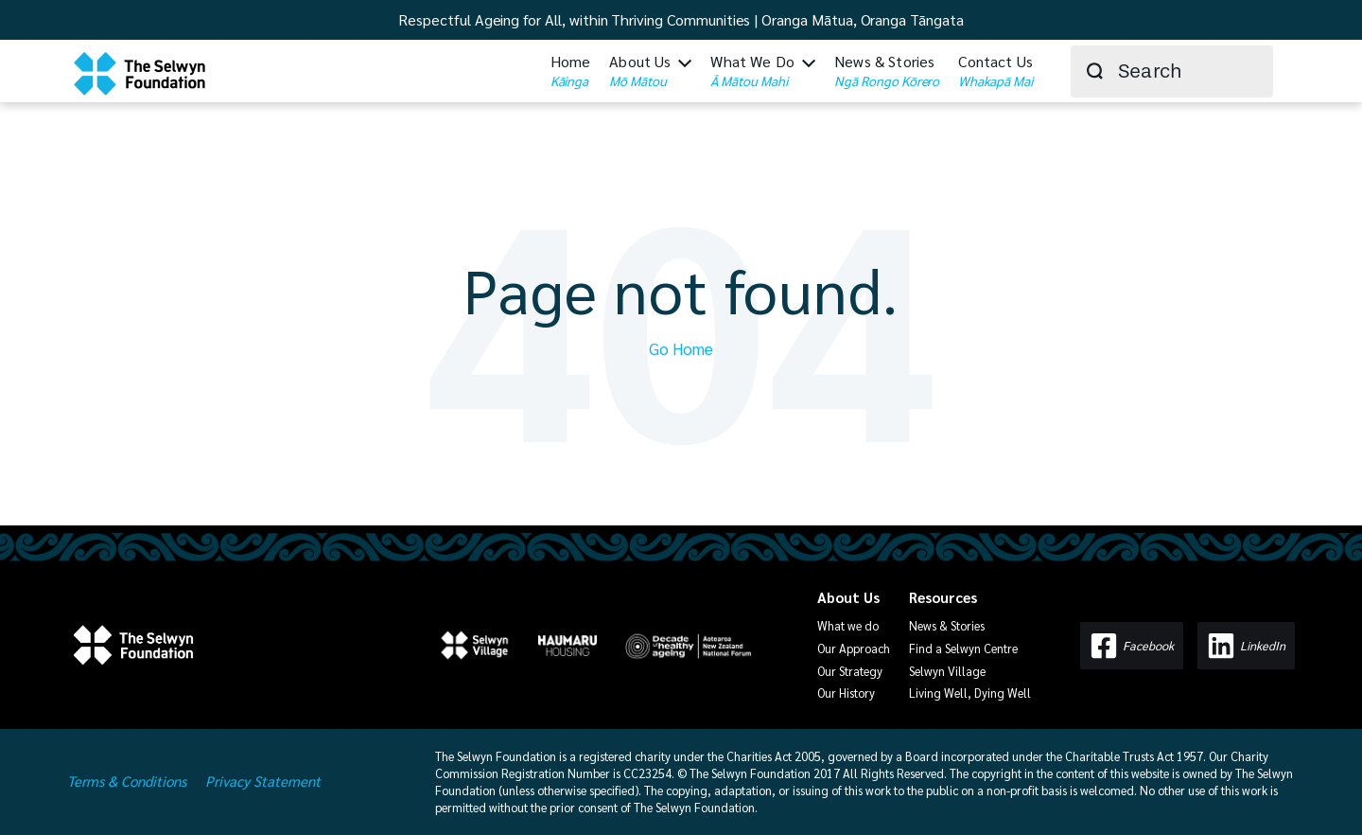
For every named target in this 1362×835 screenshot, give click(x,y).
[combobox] (1172, 71)
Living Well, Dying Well (970, 692)
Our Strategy (849, 671)
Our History (846, 692)
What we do (848, 625)
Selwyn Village (947, 671)
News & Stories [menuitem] (886, 71)
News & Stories (947, 625)
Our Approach (853, 648)
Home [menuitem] (570, 71)
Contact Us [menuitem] (995, 71)
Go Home (681, 348)
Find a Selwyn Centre (963, 648)
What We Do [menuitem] (752, 71)
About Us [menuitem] (640, 71)
